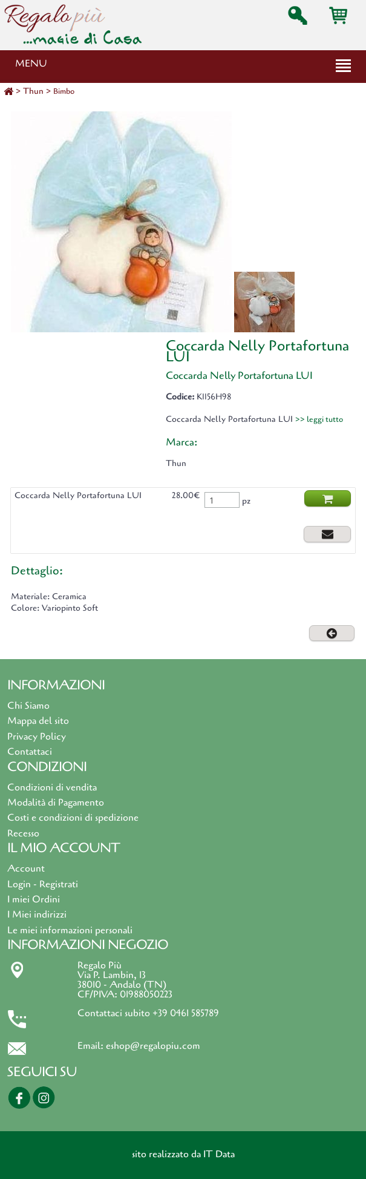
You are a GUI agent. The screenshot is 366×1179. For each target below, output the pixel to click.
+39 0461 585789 (185, 1013)
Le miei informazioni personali (69, 930)
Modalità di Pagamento (55, 802)
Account (26, 868)
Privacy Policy (36, 736)
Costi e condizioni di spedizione (73, 817)
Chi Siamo (28, 705)
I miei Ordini (33, 899)
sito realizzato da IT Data (183, 1154)
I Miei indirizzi (37, 914)
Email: (91, 1046)
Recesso (23, 833)
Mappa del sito (38, 720)
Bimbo (63, 91)
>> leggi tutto (319, 419)
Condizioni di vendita (52, 787)
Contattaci (29, 751)
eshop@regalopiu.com (153, 1046)
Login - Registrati (42, 884)
